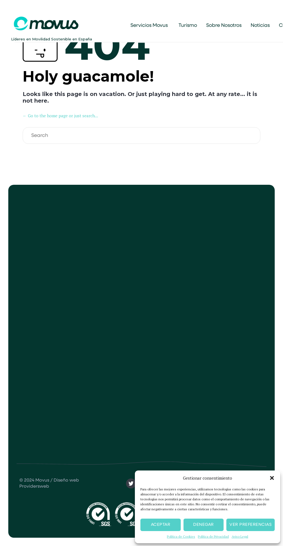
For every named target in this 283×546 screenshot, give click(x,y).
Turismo (188, 25)
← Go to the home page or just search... (60, 115)
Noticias (260, 25)
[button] (272, 478)
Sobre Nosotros (224, 25)
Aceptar (161, 524)
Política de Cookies (181, 536)
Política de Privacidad (213, 536)
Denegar (203, 524)
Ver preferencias (250, 524)
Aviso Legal (240, 536)
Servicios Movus (149, 25)
